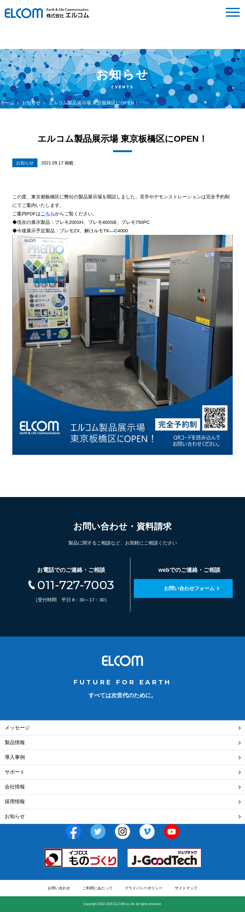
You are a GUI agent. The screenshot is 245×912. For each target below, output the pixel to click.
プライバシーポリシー (143, 888)
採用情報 (15, 801)
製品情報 (15, 742)
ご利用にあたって (98, 888)
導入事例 (15, 757)
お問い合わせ (59, 888)
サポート (15, 772)
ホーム (7, 102)
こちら (48, 213)
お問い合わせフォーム (189, 588)
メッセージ (17, 727)
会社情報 (15, 786)
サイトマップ (186, 888)
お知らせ (31, 102)
